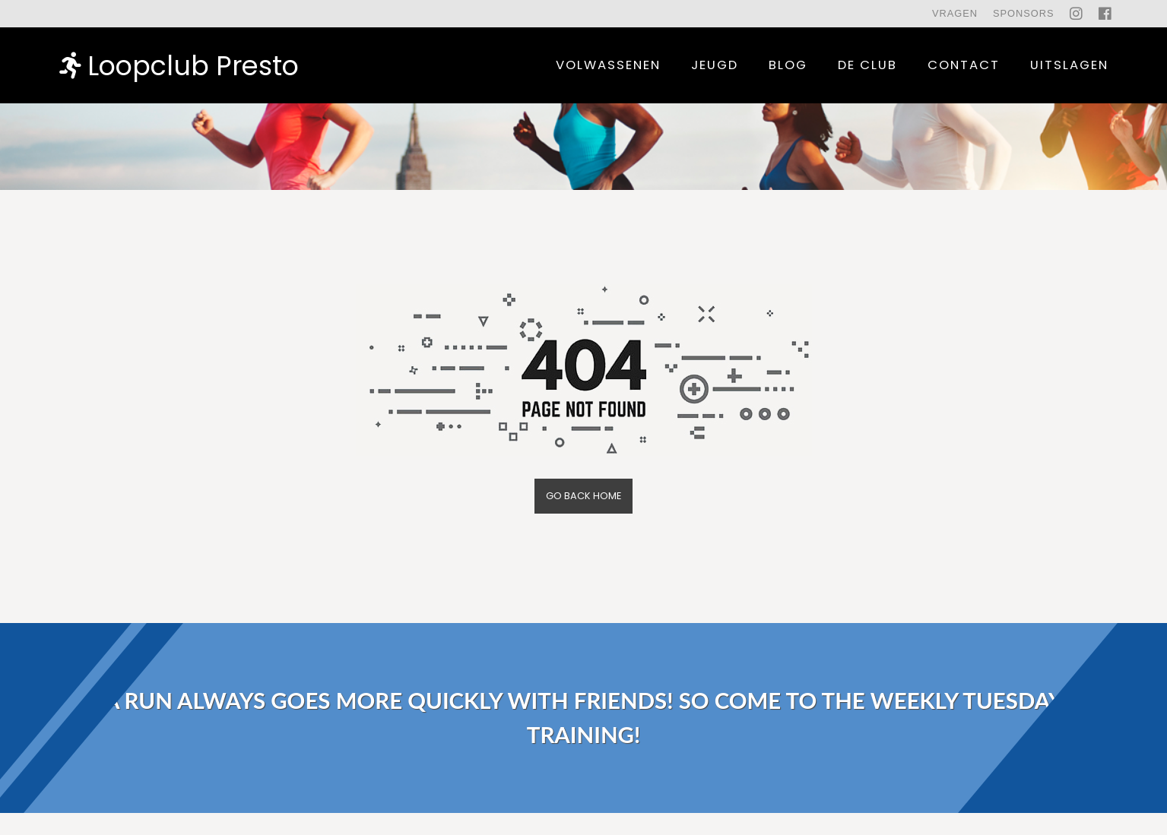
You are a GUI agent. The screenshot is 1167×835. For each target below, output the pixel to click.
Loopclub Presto (179, 65)
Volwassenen (608, 65)
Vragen (955, 13)
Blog (788, 65)
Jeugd (714, 65)
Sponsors (1023, 13)
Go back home (583, 495)
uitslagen (1069, 65)
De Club (867, 65)
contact (964, 65)
